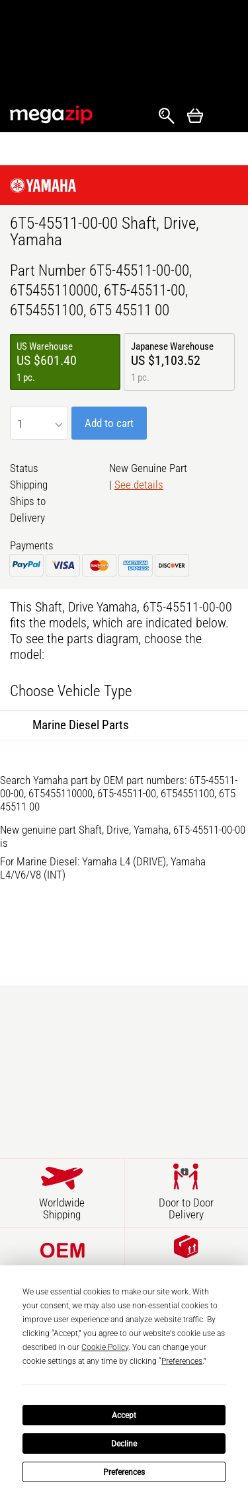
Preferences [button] (181, 1361)
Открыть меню (225, 116)
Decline (124, 1443)
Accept (124, 1415)
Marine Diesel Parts (80, 724)
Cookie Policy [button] (104, 1347)
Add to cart (109, 423)
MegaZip (52, 114)
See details (138, 484)
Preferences (124, 1472)
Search (167, 116)
